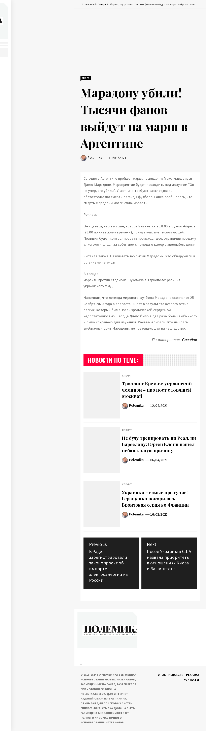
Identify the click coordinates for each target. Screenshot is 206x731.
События (25, 76)
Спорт (23, 129)
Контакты (191, 679)
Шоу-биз (24, 147)
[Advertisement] (140, 42)
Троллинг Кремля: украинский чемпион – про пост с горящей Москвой (157, 390)
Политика (25, 67)
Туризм (23, 138)
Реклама (192, 675)
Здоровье (25, 103)
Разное (23, 120)
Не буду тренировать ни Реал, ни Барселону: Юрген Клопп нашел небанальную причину (159, 444)
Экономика (26, 85)
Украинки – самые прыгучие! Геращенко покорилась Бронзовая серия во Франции (155, 498)
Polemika (94, 157)
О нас (162, 675)
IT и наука (25, 94)
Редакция (175, 675)
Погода (24, 112)
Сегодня (189, 339)
